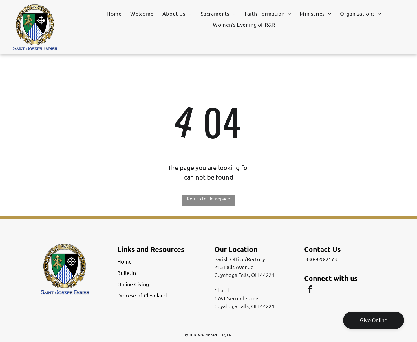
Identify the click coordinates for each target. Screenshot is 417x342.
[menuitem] (114, 13)
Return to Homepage (208, 198)
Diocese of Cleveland (142, 295)
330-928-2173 (321, 259)
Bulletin (126, 273)
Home (124, 261)
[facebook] (310, 290)
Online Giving (133, 284)
